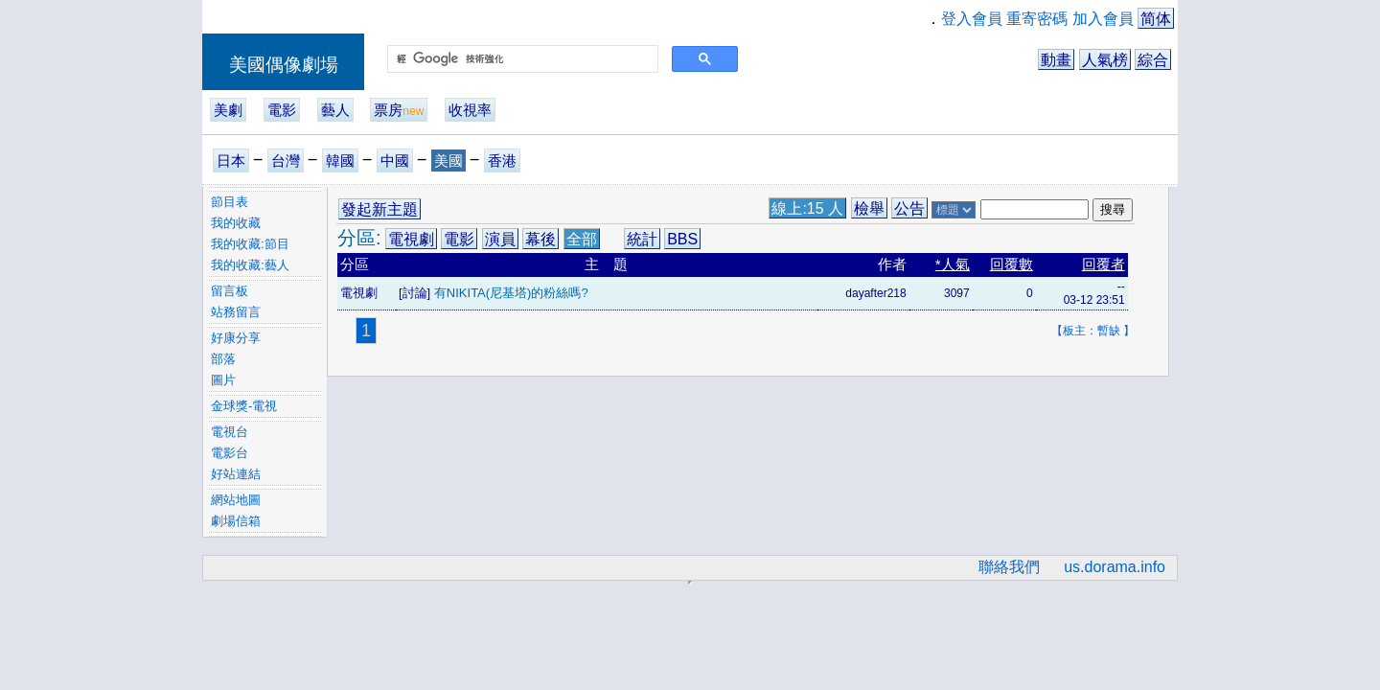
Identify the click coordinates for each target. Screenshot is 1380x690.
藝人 (335, 110)
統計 (642, 239)
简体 (1155, 19)
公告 (909, 208)
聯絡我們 (1009, 567)
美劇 (228, 110)
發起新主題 (379, 209)
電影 (281, 110)
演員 (500, 239)
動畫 (1056, 60)
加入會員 (1103, 19)
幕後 (540, 239)
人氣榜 (1105, 60)
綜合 (1153, 60)
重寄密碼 (1037, 19)
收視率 (470, 110)
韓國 (340, 160)
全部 (581, 239)
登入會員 (971, 19)
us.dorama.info (1114, 567)
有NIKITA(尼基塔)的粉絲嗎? (511, 293)
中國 (394, 160)
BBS (682, 239)
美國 (448, 160)
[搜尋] (521, 59)
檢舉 (869, 208)
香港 (502, 160)
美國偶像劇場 (283, 65)
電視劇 (411, 239)
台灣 (285, 160)
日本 (231, 160)
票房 (399, 110)
